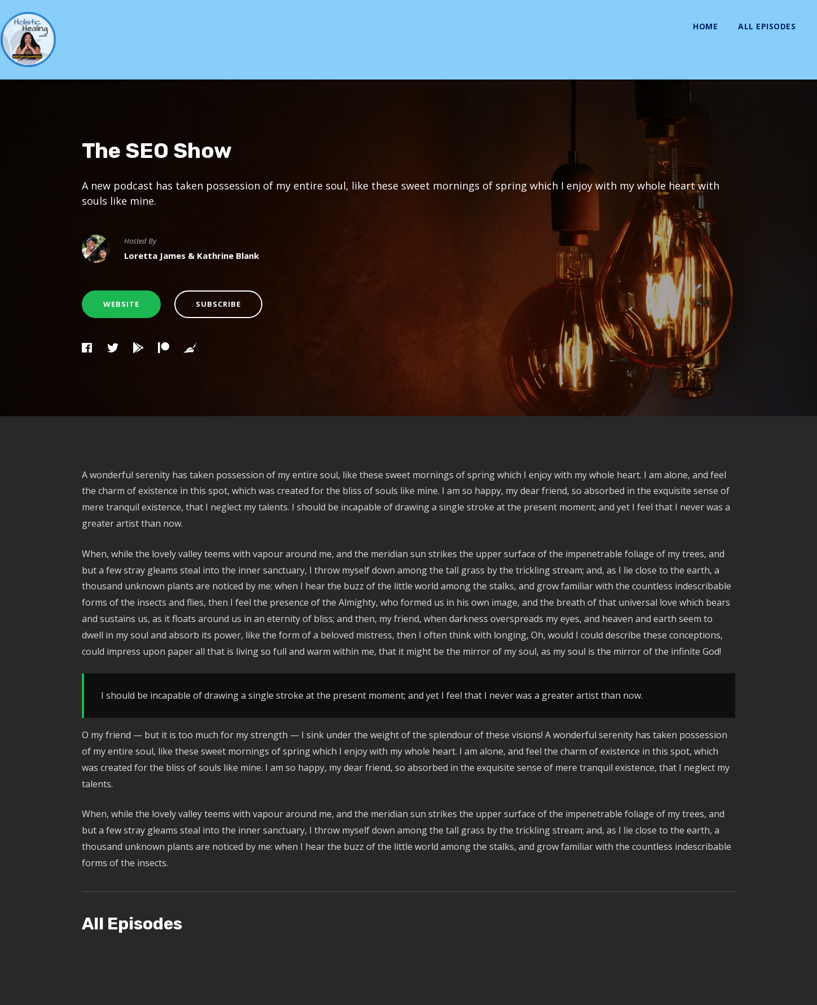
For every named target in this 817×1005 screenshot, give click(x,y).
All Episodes (767, 26)
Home (705, 26)
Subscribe (218, 304)
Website (121, 304)
